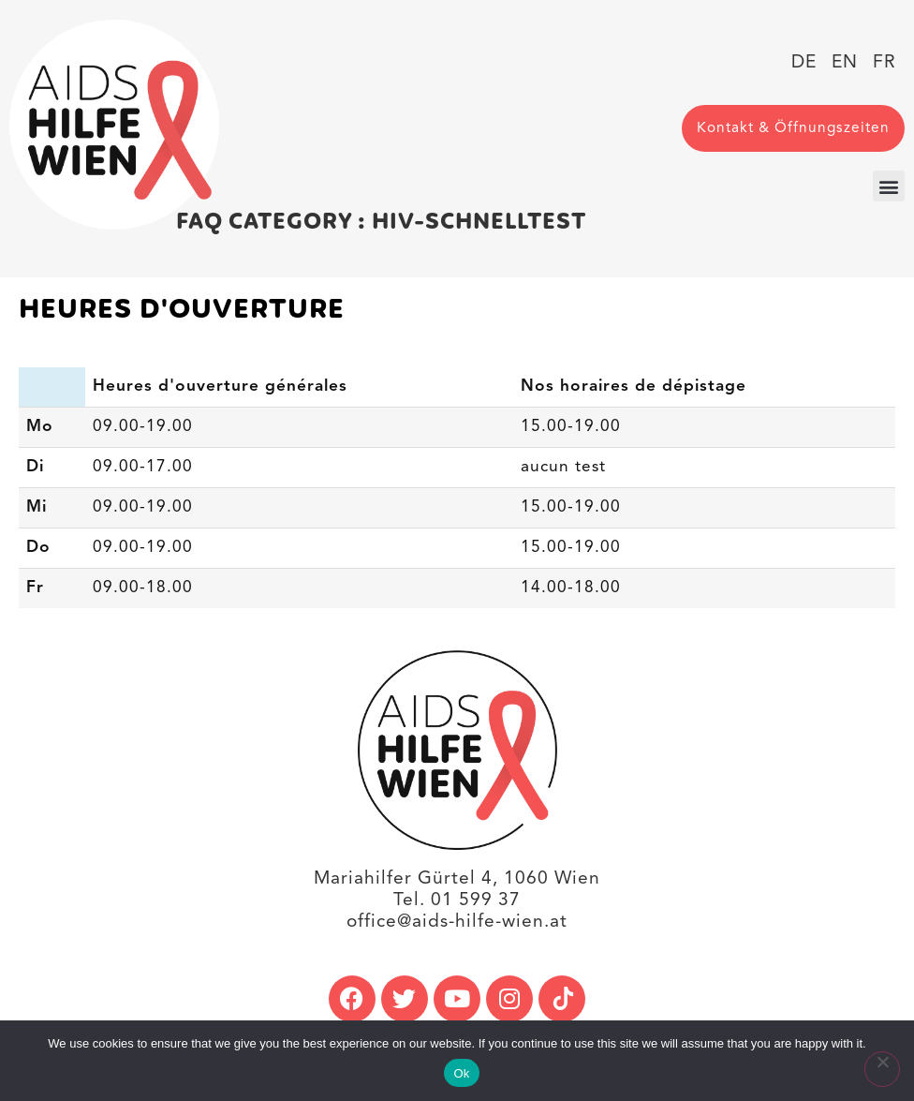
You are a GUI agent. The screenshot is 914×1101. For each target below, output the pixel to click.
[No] (882, 1069)
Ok (461, 1073)
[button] (889, 186)
